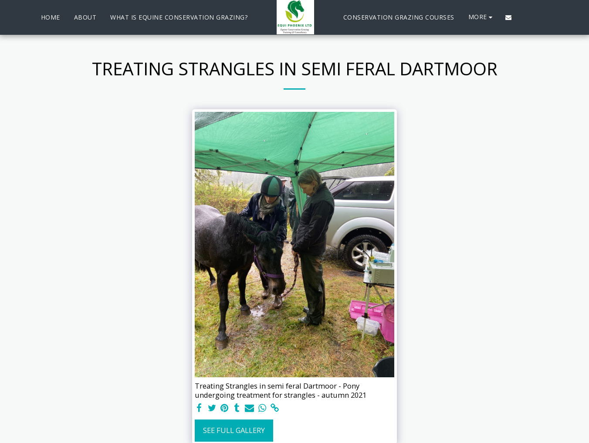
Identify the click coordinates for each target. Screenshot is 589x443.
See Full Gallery (234, 430)
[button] (508, 17)
